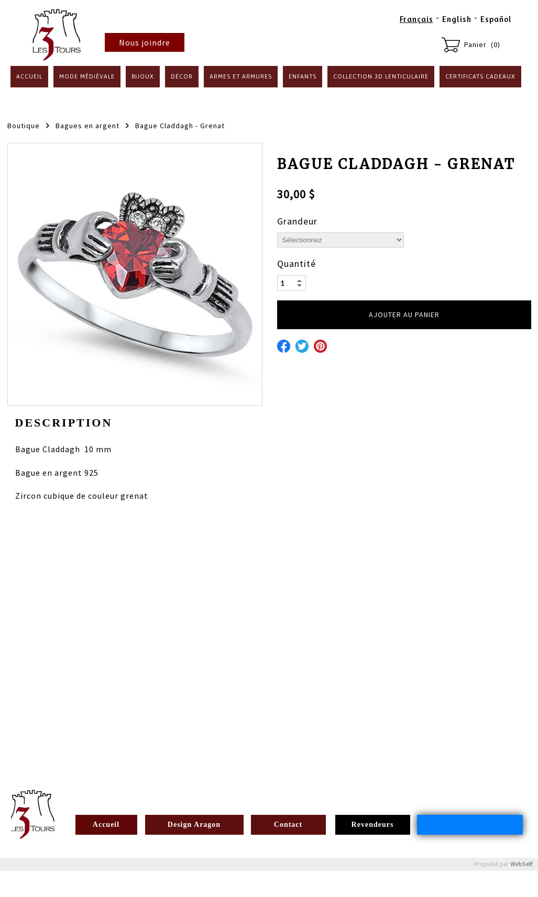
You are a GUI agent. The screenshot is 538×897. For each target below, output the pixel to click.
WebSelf (521, 864)
